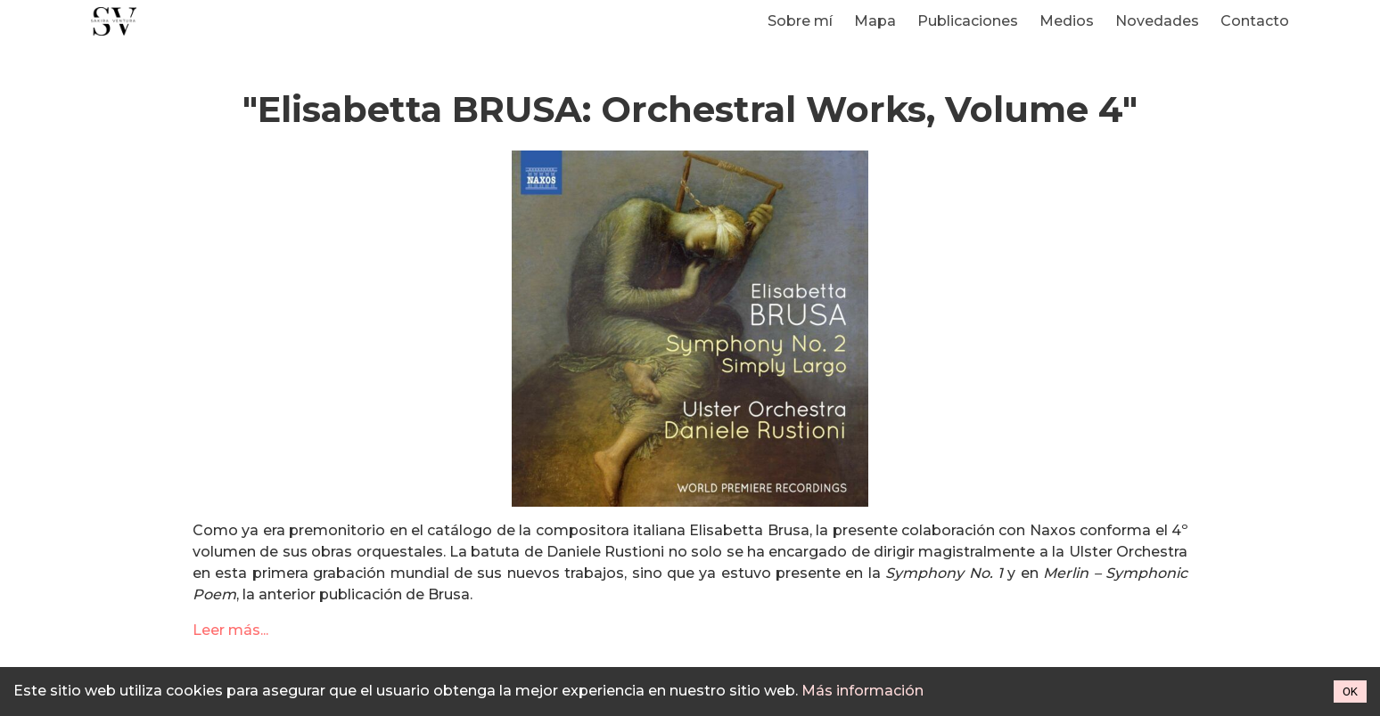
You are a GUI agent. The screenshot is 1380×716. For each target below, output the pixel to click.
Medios (1066, 20)
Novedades (1157, 20)
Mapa (875, 20)
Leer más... (230, 630)
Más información (862, 690)
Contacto (1254, 20)
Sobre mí (800, 20)
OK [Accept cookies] (1350, 691)
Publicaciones (967, 20)
